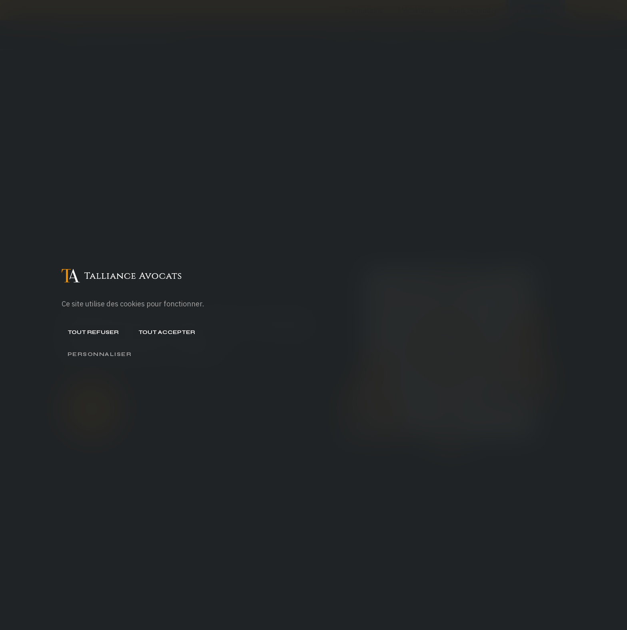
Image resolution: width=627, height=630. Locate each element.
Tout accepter (166, 332)
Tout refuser (93, 332)
